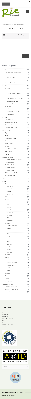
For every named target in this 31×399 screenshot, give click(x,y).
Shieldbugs (10, 220)
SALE (3, 178)
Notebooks (8, 106)
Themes (4, 181)
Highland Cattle (11, 265)
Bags (6, 133)
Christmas (4, 117)
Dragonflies (10, 212)
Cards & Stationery (7, 86)
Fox (8, 233)
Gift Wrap (7, 88)
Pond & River (8, 255)
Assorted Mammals (12, 225)
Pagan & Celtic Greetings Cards (15, 98)
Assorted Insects (11, 202)
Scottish (7, 257)
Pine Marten (10, 244)
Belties (8, 260)
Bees (8, 204)
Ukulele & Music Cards (11, 286)
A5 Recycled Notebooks (13, 109)
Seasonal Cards (11, 104)
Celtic (6, 197)
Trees (6, 276)
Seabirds (9, 191)
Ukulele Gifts (8, 292)
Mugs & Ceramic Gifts (10, 149)
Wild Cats (9, 252)
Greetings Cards (9, 91)
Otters (8, 241)
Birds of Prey (10, 186)
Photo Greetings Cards (13, 101)
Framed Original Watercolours (13, 72)
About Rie (4, 313)
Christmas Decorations (11, 122)
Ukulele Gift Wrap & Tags (11, 289)
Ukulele (7, 278)
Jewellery (7, 146)
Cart (3, 320)
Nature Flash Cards (10, 175)
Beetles (9, 207)
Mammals (7, 223)
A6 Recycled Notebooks (13, 111)
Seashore (7, 273)
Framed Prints (8, 75)
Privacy (3, 322)
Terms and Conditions (7, 324)
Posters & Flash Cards (7, 157)
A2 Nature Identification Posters (13, 159)
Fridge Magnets (9, 143)
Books (6, 135)
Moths (8, 218)
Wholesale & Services (7, 318)
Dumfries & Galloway (12, 262)
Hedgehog (9, 239)
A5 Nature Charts (9, 170)
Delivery (4, 326)
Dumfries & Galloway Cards (14, 93)
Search (26, 56)
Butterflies (9, 210)
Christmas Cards (9, 119)
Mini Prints (7, 80)
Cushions (7, 141)
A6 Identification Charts (11, 173)
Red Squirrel (10, 268)
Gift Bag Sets (10, 114)
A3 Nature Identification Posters (13, 165)
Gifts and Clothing (6, 130)
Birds (6, 184)
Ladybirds (9, 215)
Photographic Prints (10, 83)
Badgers (9, 228)
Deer (8, 231)
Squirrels (9, 249)
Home (3, 24)
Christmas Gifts (9, 125)
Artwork (4, 70)
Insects (7, 199)
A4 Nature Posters (10, 167)
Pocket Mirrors (9, 151)
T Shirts (7, 154)
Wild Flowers (8, 281)
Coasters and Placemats (11, 138)
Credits (21, 392)
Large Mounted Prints (10, 77)
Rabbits (9, 247)
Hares (8, 236)
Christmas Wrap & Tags (11, 127)
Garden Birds (10, 189)
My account (5, 314)
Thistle (8, 270)
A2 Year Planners (9, 162)
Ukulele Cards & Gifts (7, 284)
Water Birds (10, 194)
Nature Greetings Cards (13, 96)
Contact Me (5, 316)
